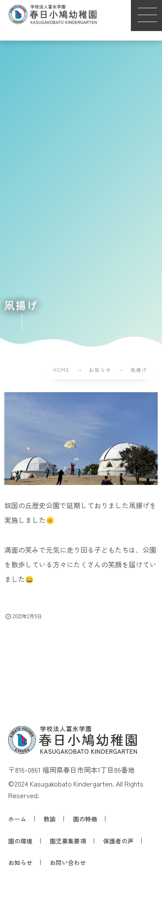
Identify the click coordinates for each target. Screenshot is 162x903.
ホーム (17, 819)
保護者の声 (118, 841)
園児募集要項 (68, 841)
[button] (146, 15)
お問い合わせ (68, 862)
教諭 (50, 819)
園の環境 (20, 841)
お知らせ (20, 862)
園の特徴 (85, 819)
